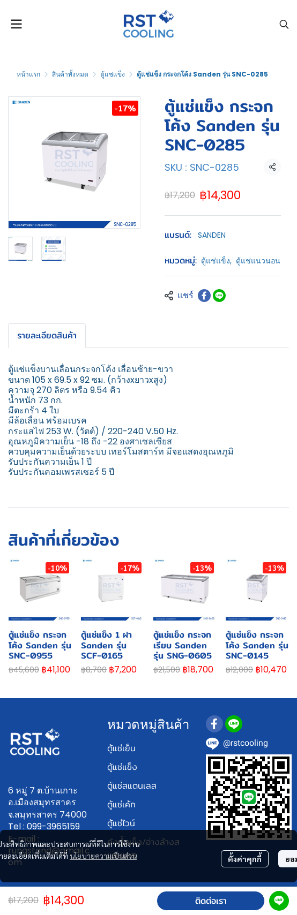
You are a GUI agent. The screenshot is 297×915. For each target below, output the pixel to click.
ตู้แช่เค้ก (121, 804)
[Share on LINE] (219, 295)
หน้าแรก (28, 74)
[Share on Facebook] (204, 295)
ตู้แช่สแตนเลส (132, 785)
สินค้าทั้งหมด (70, 74)
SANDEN (212, 235)
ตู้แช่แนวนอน (258, 260)
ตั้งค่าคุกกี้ (245, 859)
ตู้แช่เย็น (121, 748)
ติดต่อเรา (211, 901)
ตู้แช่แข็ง (112, 74)
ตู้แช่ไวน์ (121, 823)
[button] (284, 24)
